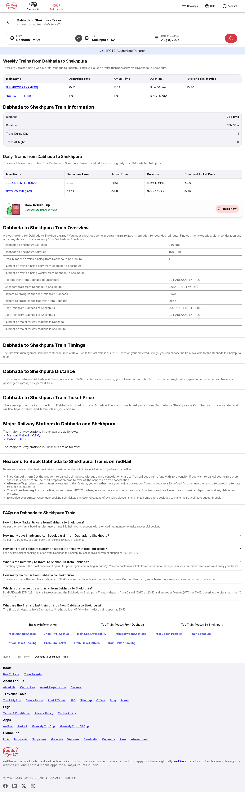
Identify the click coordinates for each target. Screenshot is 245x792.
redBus (8, 726)
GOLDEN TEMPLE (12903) (21, 182)
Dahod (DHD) (17, 439)
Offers (100, 700)
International (139, 739)
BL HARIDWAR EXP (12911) (22, 87)
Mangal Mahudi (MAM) (23, 435)
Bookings (190, 6)
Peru (122, 739)
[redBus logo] (11, 6)
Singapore (39, 739)
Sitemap (86, 700)
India (6, 739)
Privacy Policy (43, 713)
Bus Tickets (11, 674)
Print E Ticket (57, 700)
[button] (78, 38)
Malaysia (57, 739)
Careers (76, 687)
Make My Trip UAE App (74, 726)
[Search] (231, 38)
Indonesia (20, 739)
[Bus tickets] (33, 6)
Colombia (108, 739)
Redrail (22, 726)
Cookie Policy (67, 713)
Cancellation (34, 700)
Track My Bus (12, 700)
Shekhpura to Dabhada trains (41, 209)
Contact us (27, 687)
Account (229, 6)
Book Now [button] (227, 209)
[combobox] (42, 38)
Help (210, 6)
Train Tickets (33, 674)
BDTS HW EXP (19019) (20, 191)
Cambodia (90, 739)
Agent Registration (53, 687)
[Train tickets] (56, 6)
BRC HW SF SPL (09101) (20, 96)
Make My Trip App (43, 726)
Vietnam (73, 739)
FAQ (72, 700)
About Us (9, 687)
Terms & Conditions (16, 713)
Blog (113, 700)
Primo (125, 700)
